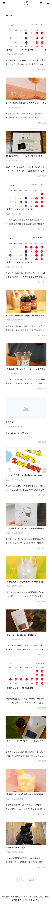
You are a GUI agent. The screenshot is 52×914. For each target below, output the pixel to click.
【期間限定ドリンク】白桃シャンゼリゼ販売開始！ (25, 794)
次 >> (31, 879)
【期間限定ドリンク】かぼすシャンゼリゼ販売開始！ (25, 582)
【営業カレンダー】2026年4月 (19, 50)
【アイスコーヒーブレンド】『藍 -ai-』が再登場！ (25, 369)
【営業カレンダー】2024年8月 (19, 688)
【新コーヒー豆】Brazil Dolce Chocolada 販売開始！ (20, 635)
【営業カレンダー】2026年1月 (19, 262)
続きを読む (42, 69)
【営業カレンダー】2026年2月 (19, 209)
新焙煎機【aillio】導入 (15, 848)
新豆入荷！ (10, 422)
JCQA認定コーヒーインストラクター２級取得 (25, 156)
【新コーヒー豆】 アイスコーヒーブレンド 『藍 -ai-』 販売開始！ (26, 741)
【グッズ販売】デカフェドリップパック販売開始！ (25, 528)
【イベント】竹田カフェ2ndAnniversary (24, 475)
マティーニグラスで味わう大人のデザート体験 (25, 103)
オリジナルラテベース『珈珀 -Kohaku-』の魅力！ (26, 316)
